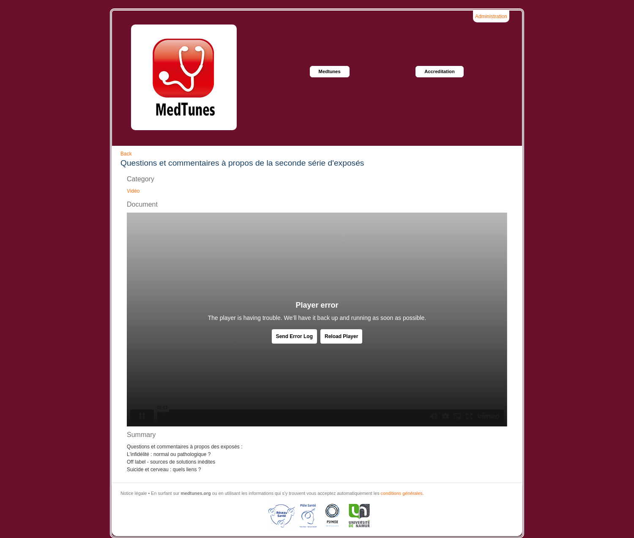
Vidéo (133, 191)
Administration (491, 16)
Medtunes (330, 71)
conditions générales (402, 493)
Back (126, 154)
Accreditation (439, 71)
